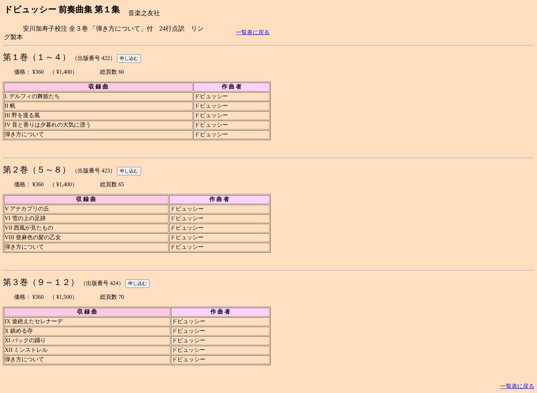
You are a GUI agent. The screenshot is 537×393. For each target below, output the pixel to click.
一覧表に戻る (253, 32)
